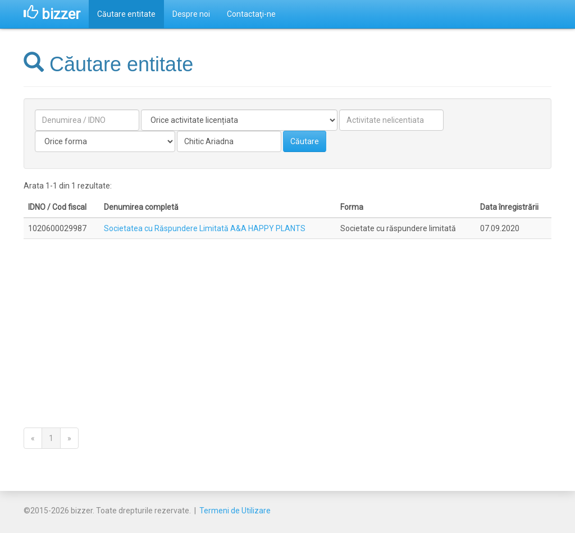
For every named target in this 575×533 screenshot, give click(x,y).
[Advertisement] (287, 322)
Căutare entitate (126, 14)
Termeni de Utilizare (235, 510)
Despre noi (191, 14)
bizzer (52, 14)
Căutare (304, 141)
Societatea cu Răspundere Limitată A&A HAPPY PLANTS (204, 228)
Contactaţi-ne (251, 14)
